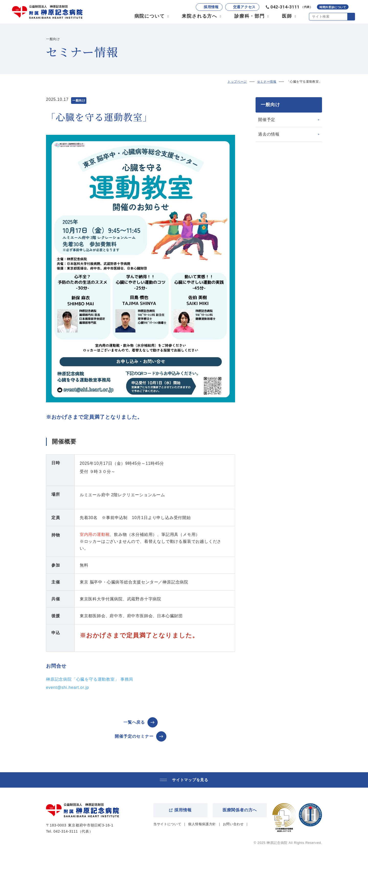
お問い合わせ (233, 824)
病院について (149, 16)
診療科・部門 (249, 16)
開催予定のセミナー (134, 736)
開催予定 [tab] (266, 119)
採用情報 (211, 7)
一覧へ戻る (134, 722)
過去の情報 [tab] (269, 134)
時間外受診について (332, 7)
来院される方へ (199, 16)
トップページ (237, 81)
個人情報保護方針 (202, 824)
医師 (287, 16)
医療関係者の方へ (240, 810)
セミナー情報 (267, 81)
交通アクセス (244, 7)
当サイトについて (167, 824)
